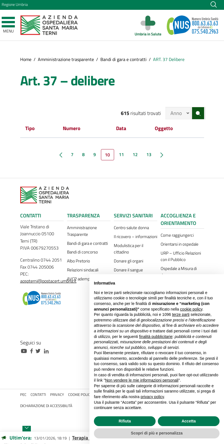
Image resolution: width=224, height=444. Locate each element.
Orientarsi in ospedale (179, 244)
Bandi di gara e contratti (123, 59)
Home (25, 59)
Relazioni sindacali (82, 270)
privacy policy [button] (152, 396)
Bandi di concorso (82, 252)
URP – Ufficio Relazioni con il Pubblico (181, 256)
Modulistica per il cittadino (128, 248)
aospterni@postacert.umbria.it (48, 281)
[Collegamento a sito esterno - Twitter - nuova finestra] (39, 350)
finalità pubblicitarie (155, 336)
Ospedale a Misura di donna (179, 271)
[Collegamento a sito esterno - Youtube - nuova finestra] (25, 350)
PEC (23, 394)
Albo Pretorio (78, 261)
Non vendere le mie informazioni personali (141, 380)
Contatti (38, 394)
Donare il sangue (128, 270)
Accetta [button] (189, 421)
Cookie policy (80, 394)
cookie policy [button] (191, 309)
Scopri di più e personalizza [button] (157, 433)
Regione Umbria (15, 4)
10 (107, 154)
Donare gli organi (128, 261)
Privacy (57, 394)
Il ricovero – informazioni (135, 236)
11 (121, 154)
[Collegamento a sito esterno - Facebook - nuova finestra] (33, 350)
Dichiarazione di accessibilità (46, 405)
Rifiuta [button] (125, 421)
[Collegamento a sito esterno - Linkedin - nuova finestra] (47, 350)
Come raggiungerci (177, 235)
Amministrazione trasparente (66, 59)
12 (135, 154)
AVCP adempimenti (84, 279)
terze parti (181, 314)
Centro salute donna (131, 227)
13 (148, 154)
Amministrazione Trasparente (82, 231)
